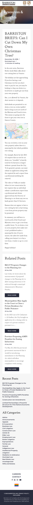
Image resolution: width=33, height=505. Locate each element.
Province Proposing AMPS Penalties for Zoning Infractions (16, 339)
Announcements (8, 420)
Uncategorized (7, 461)
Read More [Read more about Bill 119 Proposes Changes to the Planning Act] (12, 295)
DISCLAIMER (16, 495)
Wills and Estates (8, 464)
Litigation (5, 453)
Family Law (6, 444)
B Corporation (7, 424)
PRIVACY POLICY (23, 493)
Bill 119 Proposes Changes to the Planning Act (15, 266)
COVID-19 (5, 433)
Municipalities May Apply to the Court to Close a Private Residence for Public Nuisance (16, 305)
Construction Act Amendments (13, 400)
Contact (16, 477)
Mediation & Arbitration (11, 455)
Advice (4, 417)
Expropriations (7, 442)
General (5, 446)
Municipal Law (10, 61)
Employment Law (8, 437)
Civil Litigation (7, 428)
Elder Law (6, 435)
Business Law (7, 426)
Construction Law (9, 431)
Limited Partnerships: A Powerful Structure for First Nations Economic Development (15, 404)
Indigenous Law (8, 448)
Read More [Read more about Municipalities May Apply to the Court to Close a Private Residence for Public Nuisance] (12, 331)
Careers (16, 474)
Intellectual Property (10, 450)
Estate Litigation (8, 439)
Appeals (5, 422)
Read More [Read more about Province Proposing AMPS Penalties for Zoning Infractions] (12, 369)
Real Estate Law (8, 459)
